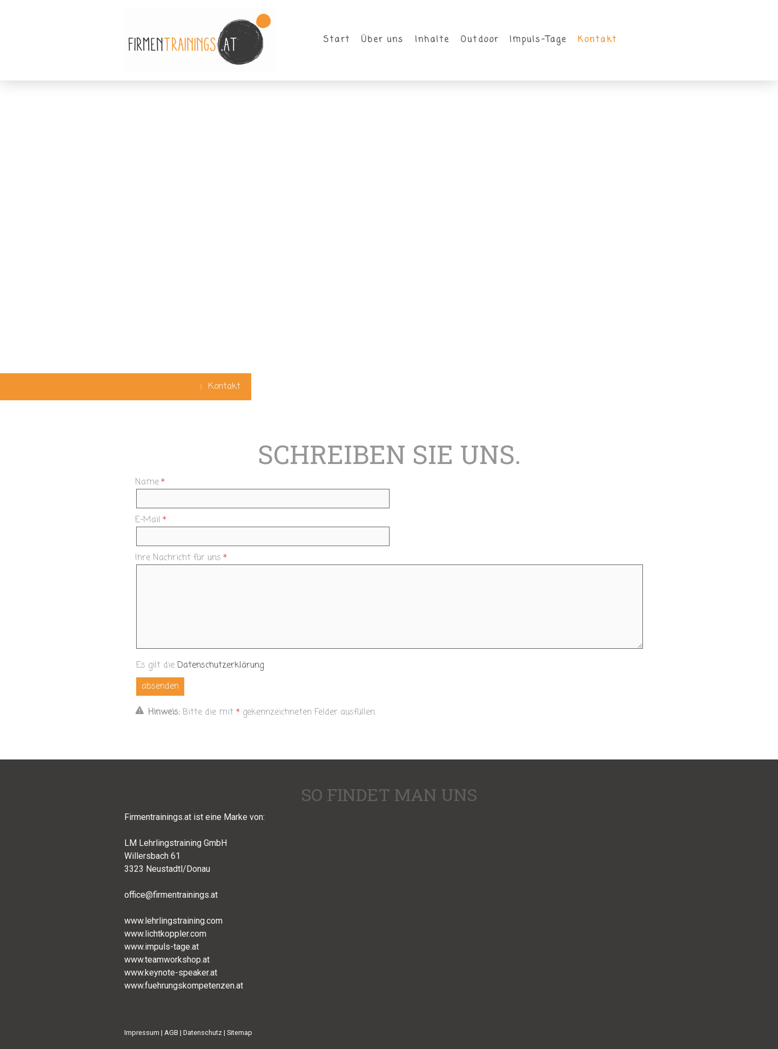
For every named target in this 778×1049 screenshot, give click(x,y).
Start (336, 40)
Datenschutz (202, 1032)
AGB (171, 1032)
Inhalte (432, 40)
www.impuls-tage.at (161, 947)
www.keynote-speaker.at (170, 972)
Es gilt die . (200, 665)
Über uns (382, 40)
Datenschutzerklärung (220, 665)
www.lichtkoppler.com (165, 934)
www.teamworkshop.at (167, 959)
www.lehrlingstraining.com (173, 921)
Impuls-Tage (538, 40)
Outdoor (479, 40)
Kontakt (597, 40)
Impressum (141, 1032)
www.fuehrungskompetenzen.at (183, 985)
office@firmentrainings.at (171, 895)
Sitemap (239, 1032)
